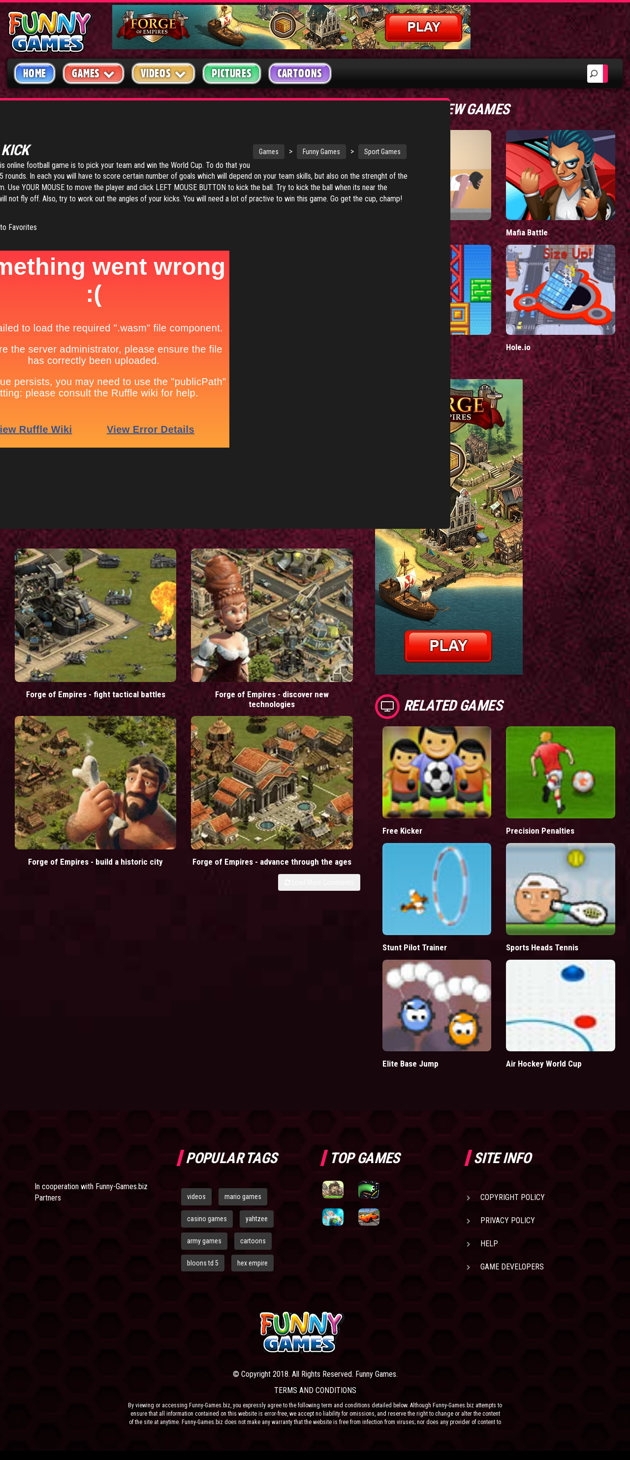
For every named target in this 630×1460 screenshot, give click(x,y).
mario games (242, 1196)
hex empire (252, 1263)
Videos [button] (164, 73)
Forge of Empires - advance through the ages (316, 608)
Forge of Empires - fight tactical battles (52, 603)
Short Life (399, 232)
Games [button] (93, 73)
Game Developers (512, 1266)
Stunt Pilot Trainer (414, 947)
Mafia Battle (527, 232)
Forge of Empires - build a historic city (228, 603)
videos (196, 1196)
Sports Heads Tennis (543, 947)
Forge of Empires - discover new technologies (139, 608)
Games (179, 152)
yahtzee (257, 1219)
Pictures (232, 73)
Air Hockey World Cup (544, 1063)
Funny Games (231, 152)
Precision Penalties (540, 830)
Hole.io (518, 347)
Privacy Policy (507, 1220)
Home (34, 73)
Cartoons (300, 73)
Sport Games (292, 152)
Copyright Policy (512, 1197)
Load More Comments (319, 639)
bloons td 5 (203, 1263)
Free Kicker (402, 830)
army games (204, 1241)
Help (489, 1243)
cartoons (253, 1241)
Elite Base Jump (411, 1063)
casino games (207, 1219)
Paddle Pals (403, 347)
